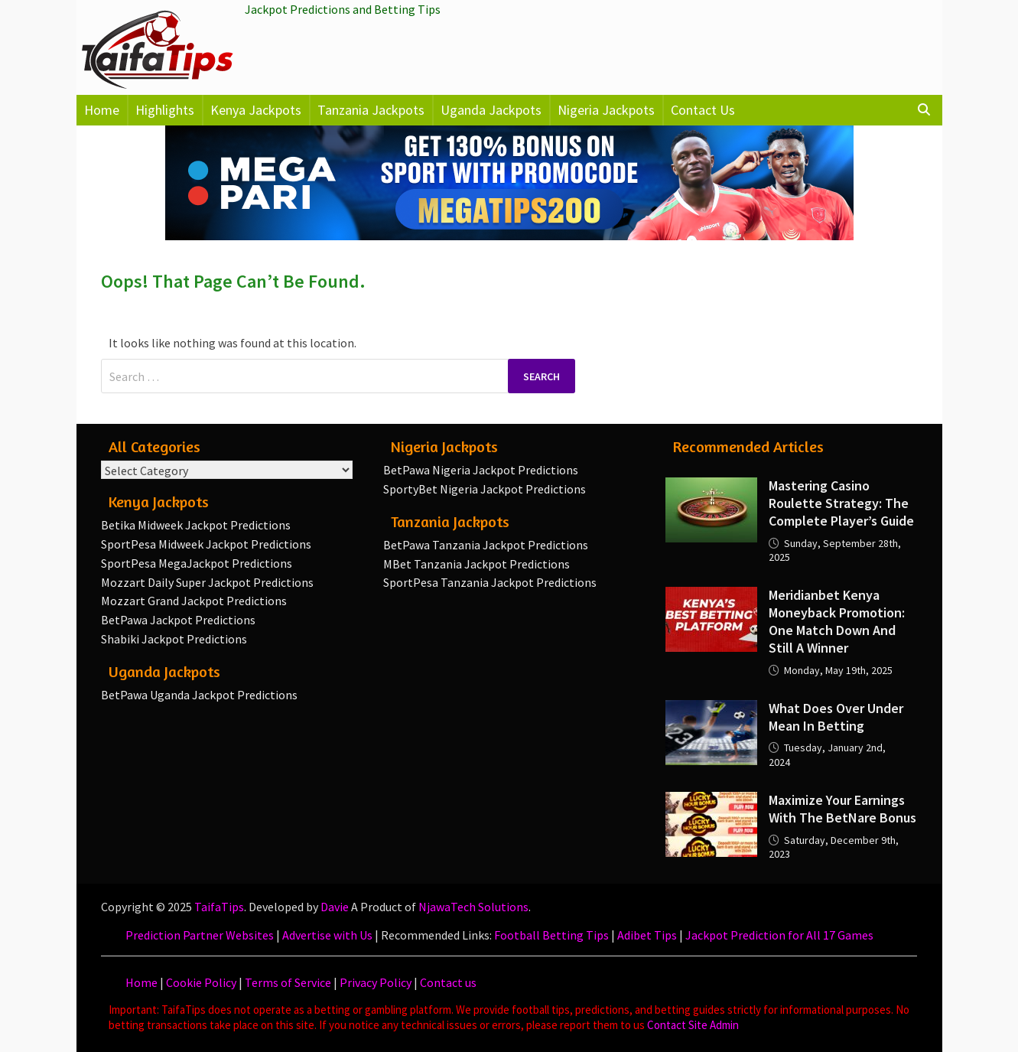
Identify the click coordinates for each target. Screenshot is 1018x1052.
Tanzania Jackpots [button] (370, 110)
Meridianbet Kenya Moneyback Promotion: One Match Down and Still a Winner (837, 621)
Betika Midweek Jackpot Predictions (196, 525)
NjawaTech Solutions (473, 906)
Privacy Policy (375, 982)
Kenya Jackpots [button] (255, 110)
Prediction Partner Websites (199, 935)
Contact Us (703, 110)
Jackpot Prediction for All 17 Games (779, 935)
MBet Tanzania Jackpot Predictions (476, 564)
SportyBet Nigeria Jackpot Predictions (484, 489)
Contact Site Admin (693, 1025)
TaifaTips (219, 906)
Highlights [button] (164, 110)
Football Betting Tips (551, 935)
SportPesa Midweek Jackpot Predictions (206, 544)
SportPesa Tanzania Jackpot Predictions (490, 582)
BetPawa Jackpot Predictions (178, 619)
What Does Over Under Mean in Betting (836, 716)
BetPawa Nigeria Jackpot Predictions (480, 469)
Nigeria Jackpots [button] (606, 110)
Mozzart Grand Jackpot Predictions (194, 600)
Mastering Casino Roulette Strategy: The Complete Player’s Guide (841, 503)
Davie (334, 906)
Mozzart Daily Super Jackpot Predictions (207, 582)
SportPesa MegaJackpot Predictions (196, 563)
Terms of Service (288, 982)
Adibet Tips (647, 935)
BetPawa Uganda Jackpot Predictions (199, 694)
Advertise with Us (327, 935)
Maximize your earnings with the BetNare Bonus (842, 808)
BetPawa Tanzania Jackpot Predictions (485, 544)
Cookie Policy (201, 982)
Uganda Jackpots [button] (491, 110)
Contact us (448, 982)
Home (101, 110)
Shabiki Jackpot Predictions (174, 639)
